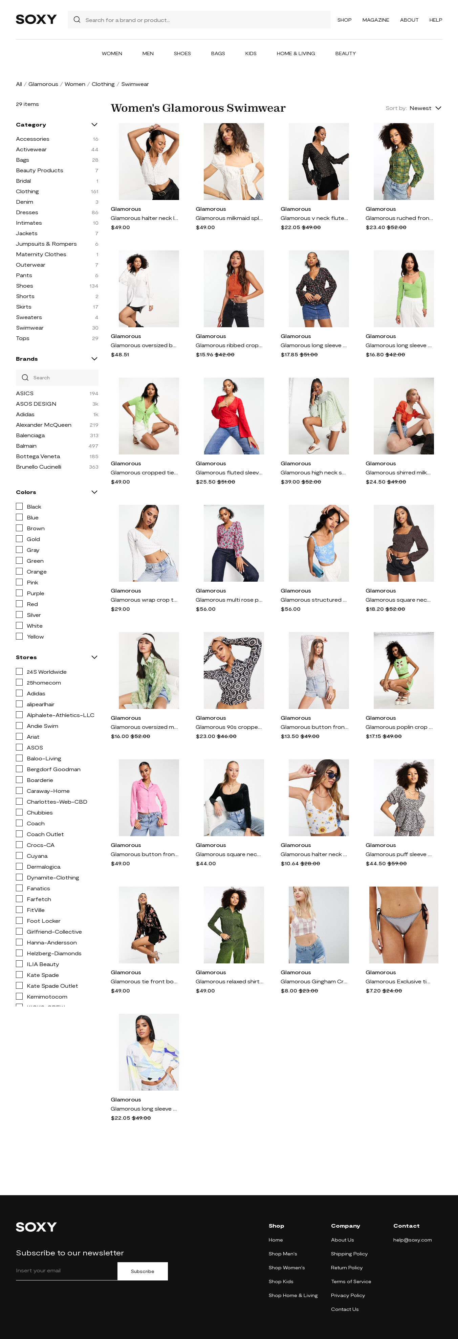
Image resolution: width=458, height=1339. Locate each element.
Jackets (27, 233)
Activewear (31, 149)
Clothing (103, 84)
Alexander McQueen (43, 424)
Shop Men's (283, 1253)
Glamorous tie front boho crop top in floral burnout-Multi (144, 981)
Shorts (25, 296)
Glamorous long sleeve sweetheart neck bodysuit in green (399, 345)
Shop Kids (281, 1281)
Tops (22, 338)
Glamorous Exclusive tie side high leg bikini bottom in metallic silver (399, 981)
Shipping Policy (349, 1253)
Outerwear (30, 264)
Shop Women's (287, 1267)
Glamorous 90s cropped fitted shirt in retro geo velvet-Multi (229, 726)
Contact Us (345, 1309)
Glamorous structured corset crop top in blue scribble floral (314, 599)
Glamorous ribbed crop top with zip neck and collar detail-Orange (229, 345)
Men (148, 53)
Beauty (345, 53)
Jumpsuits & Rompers (46, 243)
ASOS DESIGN (36, 403)
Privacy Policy (348, 1295)
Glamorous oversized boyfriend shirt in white (144, 345)
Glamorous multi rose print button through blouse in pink (229, 599)
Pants (24, 275)
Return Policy (347, 1267)
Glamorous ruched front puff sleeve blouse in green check (399, 218)
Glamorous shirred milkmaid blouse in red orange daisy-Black (399, 472)
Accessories (32, 138)
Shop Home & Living (293, 1295)
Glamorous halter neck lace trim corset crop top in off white (144, 218)
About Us (342, 1240)
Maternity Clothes (41, 254)
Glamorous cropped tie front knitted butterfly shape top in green (144, 472)
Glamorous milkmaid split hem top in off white (229, 218)
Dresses (27, 212)
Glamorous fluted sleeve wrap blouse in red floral (229, 472)
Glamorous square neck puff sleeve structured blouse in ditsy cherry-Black (399, 599)
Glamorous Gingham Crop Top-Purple (314, 981)
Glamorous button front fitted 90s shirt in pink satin (144, 854)
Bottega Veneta (38, 456)
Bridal (23, 180)
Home (276, 1240)
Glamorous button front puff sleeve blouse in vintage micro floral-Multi (314, 726)
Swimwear (30, 327)
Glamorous (43, 84)
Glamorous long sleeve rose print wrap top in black (314, 345)
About (409, 20)
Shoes (182, 53)
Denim (24, 201)
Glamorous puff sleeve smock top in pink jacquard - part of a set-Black (399, 854)
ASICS (25, 393)
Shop (344, 20)
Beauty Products (39, 170)
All (19, 84)
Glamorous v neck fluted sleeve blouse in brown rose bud (314, 218)
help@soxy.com (412, 1240)
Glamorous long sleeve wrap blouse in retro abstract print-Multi (144, 1108)
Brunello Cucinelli (38, 466)
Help (436, 20)
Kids (251, 53)
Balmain (26, 445)
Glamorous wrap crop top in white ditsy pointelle (144, 599)
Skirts (23, 306)
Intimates (29, 222)
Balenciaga (30, 435)
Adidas (25, 414)
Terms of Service (351, 1281)
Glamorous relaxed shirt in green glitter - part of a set (229, 981)
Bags (218, 53)
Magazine (376, 20)
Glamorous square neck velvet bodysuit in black (229, 854)
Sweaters (29, 317)
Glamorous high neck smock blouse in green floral (314, 472)
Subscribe (142, 1271)
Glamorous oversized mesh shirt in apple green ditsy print (144, 726)
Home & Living (296, 53)
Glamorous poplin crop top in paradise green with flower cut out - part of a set (399, 726)
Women (112, 53)
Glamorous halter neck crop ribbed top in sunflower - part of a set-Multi (314, 854)
